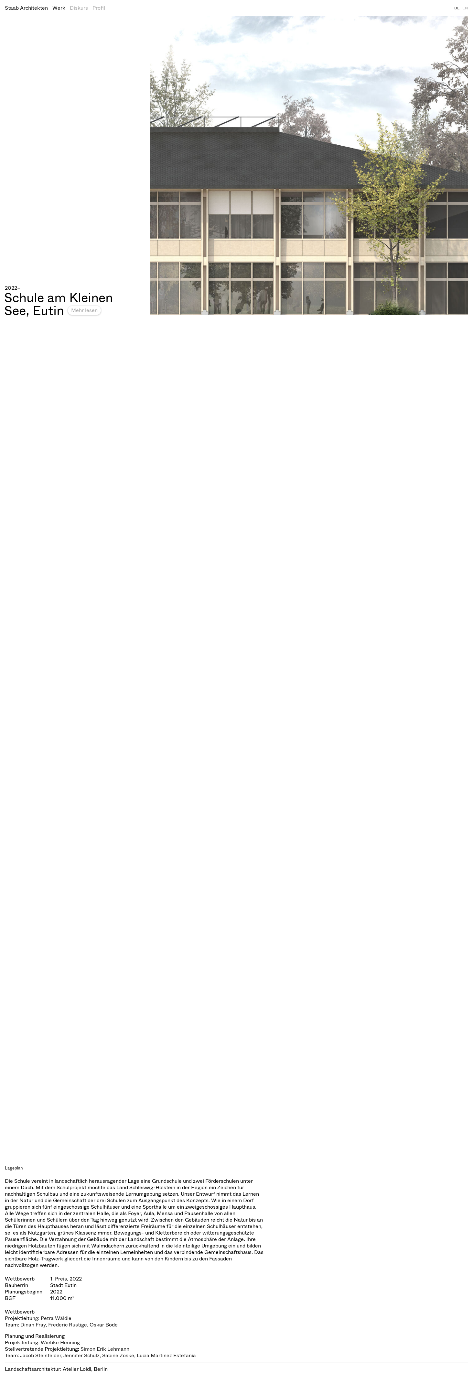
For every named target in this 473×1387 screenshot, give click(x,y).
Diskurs (79, 8)
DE (457, 8)
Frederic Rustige (67, 1324)
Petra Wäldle (56, 1318)
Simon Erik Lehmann (105, 1349)
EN (465, 8)
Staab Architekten (26, 8)
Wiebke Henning (60, 1342)
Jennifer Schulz (81, 1355)
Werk (58, 8)
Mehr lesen (84, 310)
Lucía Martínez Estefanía (166, 1355)
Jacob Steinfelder (40, 1355)
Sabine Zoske (118, 1355)
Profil (98, 8)
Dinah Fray (33, 1324)
